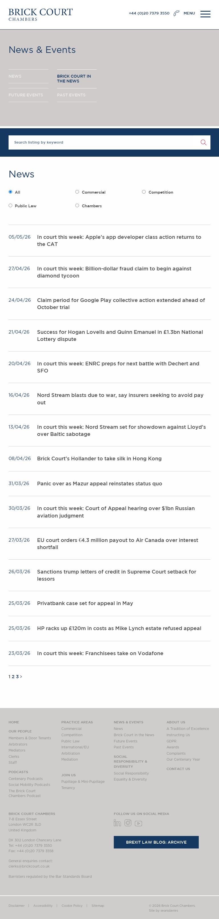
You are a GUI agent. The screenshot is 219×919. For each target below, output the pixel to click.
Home (14, 722)
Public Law (25, 206)
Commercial (94, 192)
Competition (161, 192)
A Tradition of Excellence (188, 728)
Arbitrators (18, 744)
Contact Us (178, 769)
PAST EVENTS (71, 95)
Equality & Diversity (130, 779)
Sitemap (98, 905)
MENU (189, 13)
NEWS (15, 76)
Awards (173, 747)
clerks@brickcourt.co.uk (29, 866)
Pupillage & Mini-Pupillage (83, 781)
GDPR (172, 741)
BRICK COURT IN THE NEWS (74, 79)
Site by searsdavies (163, 910)
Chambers (92, 206)
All (17, 192)
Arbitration (70, 753)
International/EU (75, 747)
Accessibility (43, 905)
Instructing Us (178, 735)
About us (176, 722)
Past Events (124, 747)
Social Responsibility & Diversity (130, 761)
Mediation (69, 759)
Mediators (17, 750)
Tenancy (68, 788)
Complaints (176, 753)
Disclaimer (17, 905)
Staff (13, 762)
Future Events (125, 741)
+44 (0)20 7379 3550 (149, 13)
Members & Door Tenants (30, 738)
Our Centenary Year (183, 759)
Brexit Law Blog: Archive (156, 842)
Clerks (14, 756)
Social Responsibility (131, 773)
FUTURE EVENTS (26, 95)
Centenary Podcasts (26, 779)
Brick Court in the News (134, 735)
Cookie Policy (72, 905)
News (118, 728)
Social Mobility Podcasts (29, 784)
